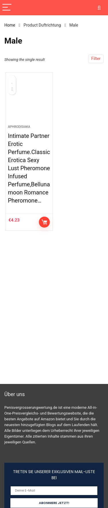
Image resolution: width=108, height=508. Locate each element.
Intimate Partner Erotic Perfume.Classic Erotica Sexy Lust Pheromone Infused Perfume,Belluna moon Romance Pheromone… (29, 168)
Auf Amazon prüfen (44, 222)
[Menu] (7, 7)
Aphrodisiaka (19, 127)
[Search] (99, 7)
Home (9, 25)
